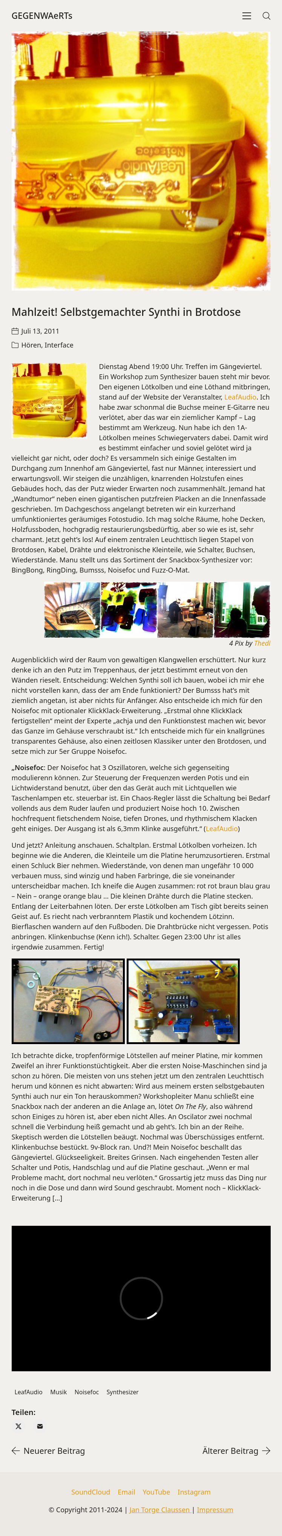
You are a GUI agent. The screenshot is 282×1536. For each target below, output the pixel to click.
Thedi (262, 643)
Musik (58, 1392)
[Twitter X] (19, 1426)
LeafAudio (240, 396)
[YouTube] (156, 1492)
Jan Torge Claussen (161, 1509)
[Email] (40, 1426)
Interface (59, 344)
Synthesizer (123, 1392)
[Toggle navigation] (246, 15)
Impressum (215, 1509)
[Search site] (266, 16)
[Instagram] (194, 1492)
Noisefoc (87, 1392)
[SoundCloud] (90, 1492)
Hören (31, 344)
